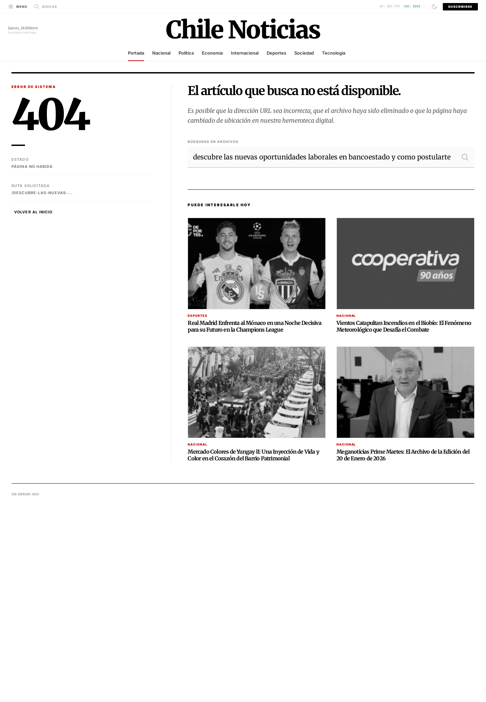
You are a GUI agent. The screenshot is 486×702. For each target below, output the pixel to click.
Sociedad (304, 53)
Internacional (245, 53)
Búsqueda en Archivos (213, 142)
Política (186, 53)
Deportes (276, 53)
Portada (136, 53)
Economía (212, 53)
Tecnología (333, 53)
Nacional (161, 53)
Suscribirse (460, 6)
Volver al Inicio (33, 212)
